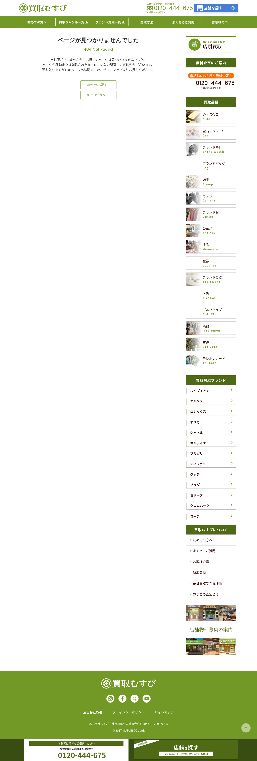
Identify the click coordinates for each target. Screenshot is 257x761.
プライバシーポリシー (128, 712)
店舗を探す (213, 7)
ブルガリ (196, 453)
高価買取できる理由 (207, 583)
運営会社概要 (92, 712)
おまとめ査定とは (206, 594)
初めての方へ (202, 539)
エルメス (196, 401)
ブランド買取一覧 (108, 22)
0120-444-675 (173, 8)
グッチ (195, 474)
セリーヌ (196, 495)
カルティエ (198, 443)
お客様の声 (201, 561)
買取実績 (199, 572)
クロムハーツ (199, 505)
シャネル (196, 432)
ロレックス (198, 411)
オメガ (195, 422)
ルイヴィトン (199, 390)
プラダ (195, 484)
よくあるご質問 (204, 550)
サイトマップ (164, 712)
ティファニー (199, 463)
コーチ (195, 516)
